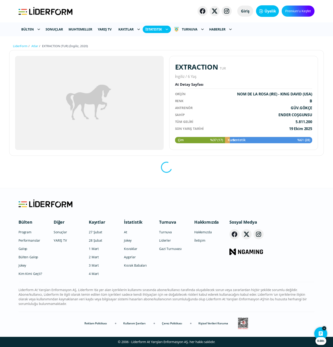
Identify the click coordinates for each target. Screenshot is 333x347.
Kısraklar (130, 249)
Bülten (25, 222)
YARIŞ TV (105, 29)
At (125, 232)
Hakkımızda (206, 222)
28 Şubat (95, 240)
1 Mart (94, 249)
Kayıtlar (97, 222)
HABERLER (220, 29)
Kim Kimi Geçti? (30, 273)
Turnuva (167, 222)
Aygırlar (130, 257)
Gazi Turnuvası (170, 249)
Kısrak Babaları (135, 265)
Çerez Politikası (172, 323)
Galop (22, 249)
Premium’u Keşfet (298, 11)
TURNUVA (189, 29)
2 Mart (94, 257)
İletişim (199, 240)
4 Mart (94, 273)
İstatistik (133, 222)
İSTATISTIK (156, 29)
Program (24, 232)
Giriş (245, 11)
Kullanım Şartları (134, 323)
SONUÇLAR (54, 29)
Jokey (22, 265)
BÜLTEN (30, 29)
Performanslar (29, 240)
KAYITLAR (129, 29)
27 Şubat (95, 232)
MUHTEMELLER (80, 29)
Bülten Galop (28, 257)
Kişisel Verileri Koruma (213, 323)
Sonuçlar (60, 232)
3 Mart (94, 265)
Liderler (165, 240)
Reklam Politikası (95, 323)
